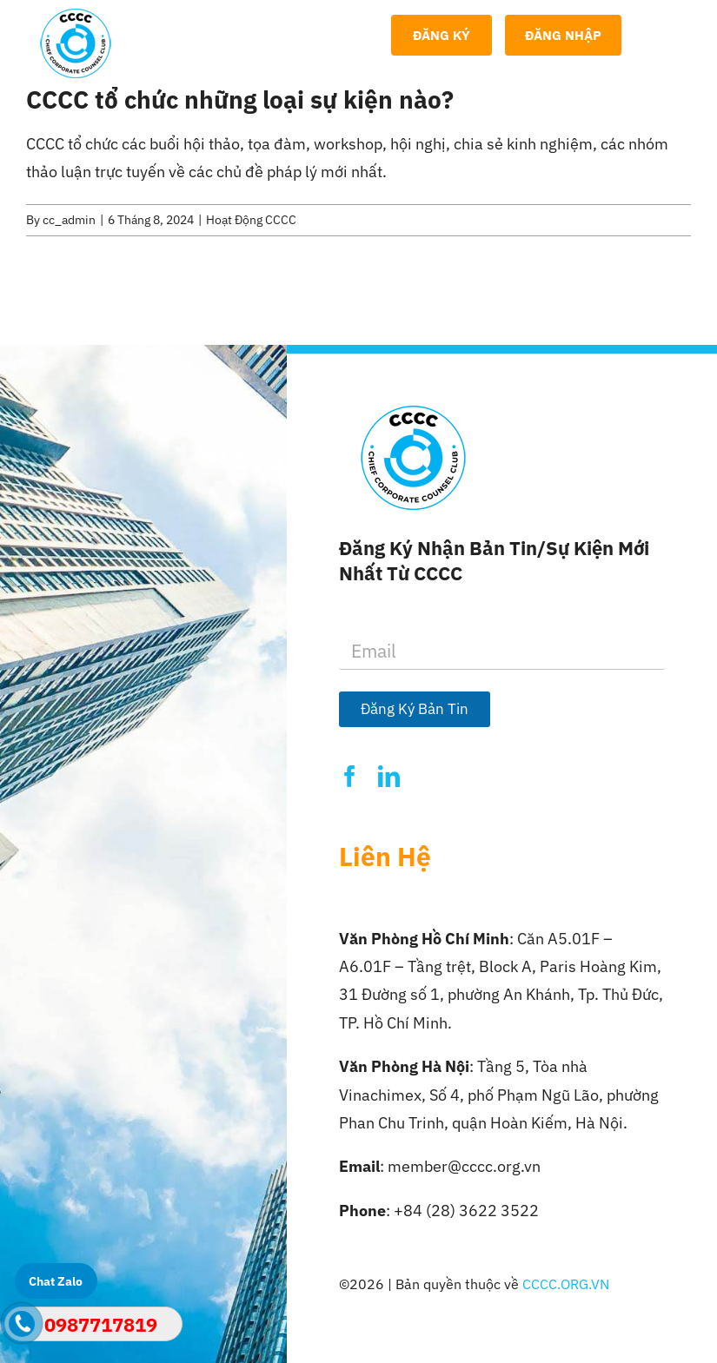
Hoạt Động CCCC (251, 220)
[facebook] (350, 776)
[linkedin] (389, 776)
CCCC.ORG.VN (565, 1284)
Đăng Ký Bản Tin (414, 708)
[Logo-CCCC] (75, 16)
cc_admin (69, 220)
